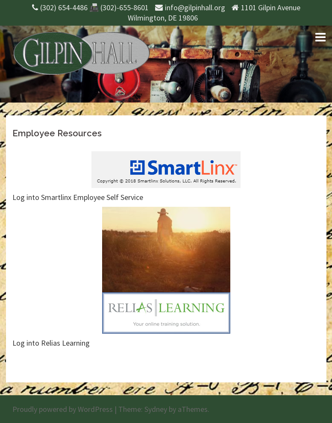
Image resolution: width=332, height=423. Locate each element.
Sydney (155, 409)
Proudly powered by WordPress (62, 409)
